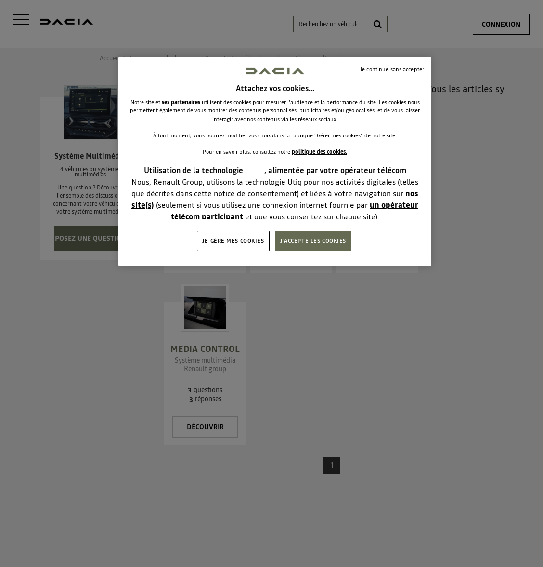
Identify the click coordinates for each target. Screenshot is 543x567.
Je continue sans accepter (392, 69)
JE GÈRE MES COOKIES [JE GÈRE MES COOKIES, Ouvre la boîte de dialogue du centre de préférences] (233, 240)
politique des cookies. (319, 152)
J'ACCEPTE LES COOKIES (313, 240)
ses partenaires (181, 102)
